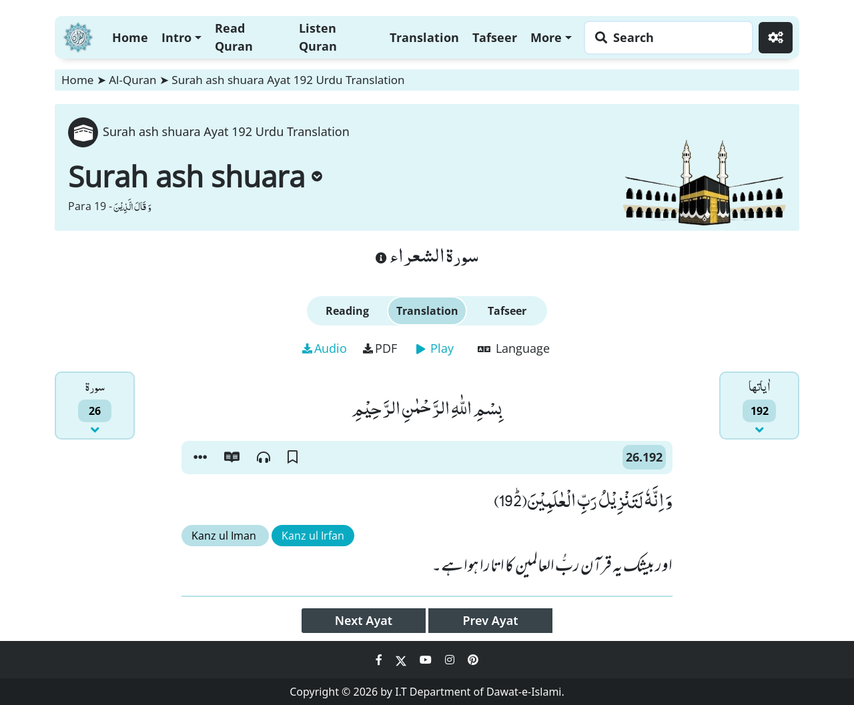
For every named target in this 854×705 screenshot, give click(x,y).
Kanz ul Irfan (313, 535)
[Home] (78, 35)
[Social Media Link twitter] (402, 659)
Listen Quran (318, 37)
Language (514, 348)
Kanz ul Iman (225, 535)
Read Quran (234, 37)
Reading (347, 310)
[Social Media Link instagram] (451, 659)
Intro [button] (176, 37)
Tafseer (494, 37)
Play (435, 348)
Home (130, 37)
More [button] (546, 37)
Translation (424, 37)
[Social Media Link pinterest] (473, 659)
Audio (324, 348)
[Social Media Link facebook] (380, 659)
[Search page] (665, 37)
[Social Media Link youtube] (427, 659)
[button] (200, 458)
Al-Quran (132, 79)
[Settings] (776, 37)
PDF (380, 348)
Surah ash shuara (195, 176)
